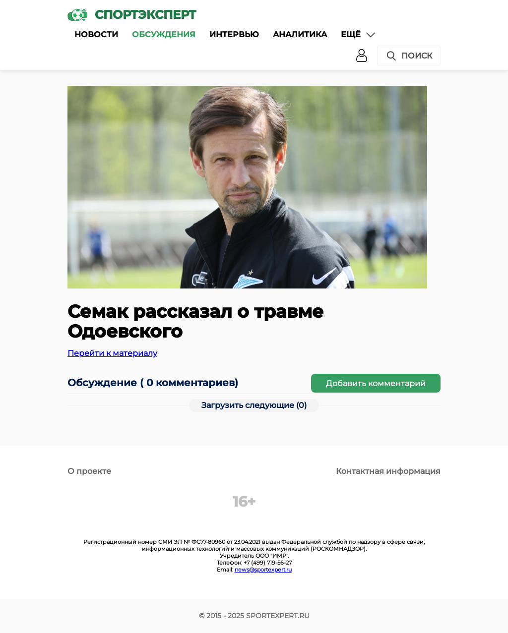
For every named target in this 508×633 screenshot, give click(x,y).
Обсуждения (163, 34)
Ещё (359, 35)
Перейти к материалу (112, 353)
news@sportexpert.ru (263, 569)
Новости (96, 34)
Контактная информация (388, 471)
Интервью (234, 34)
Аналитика (300, 34)
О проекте (89, 471)
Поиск (408, 56)
